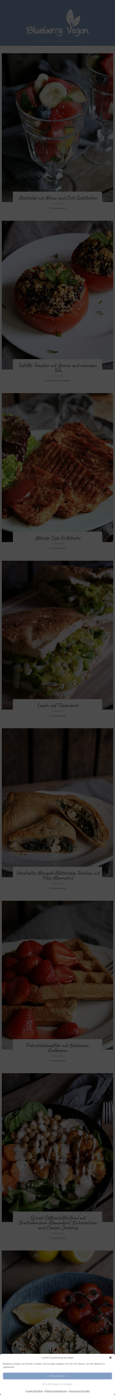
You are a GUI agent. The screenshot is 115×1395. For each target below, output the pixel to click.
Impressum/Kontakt (79, 1391)
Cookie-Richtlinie (34, 1391)
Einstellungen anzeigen (58, 1384)
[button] (110, 1357)
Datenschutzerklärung (55, 1391)
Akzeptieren (57, 1375)
